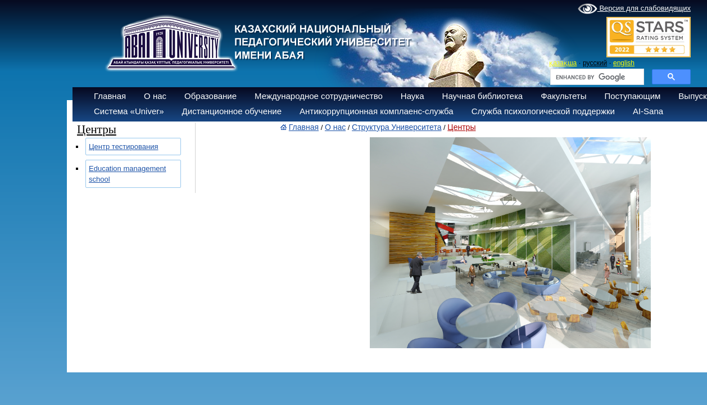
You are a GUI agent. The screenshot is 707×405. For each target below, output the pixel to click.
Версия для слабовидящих (634, 9)
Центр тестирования (123, 146)
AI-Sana (648, 111)
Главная (110, 96)
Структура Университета (396, 127)
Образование (210, 96)
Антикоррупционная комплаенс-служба (377, 111)
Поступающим (632, 96)
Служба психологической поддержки (543, 111)
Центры (461, 127)
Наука (412, 96)
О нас (155, 96)
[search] (596, 77)
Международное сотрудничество (319, 96)
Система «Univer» (129, 111)
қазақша (563, 63)
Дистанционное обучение (232, 111)
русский (595, 63)
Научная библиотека (482, 96)
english (624, 63)
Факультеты (563, 96)
